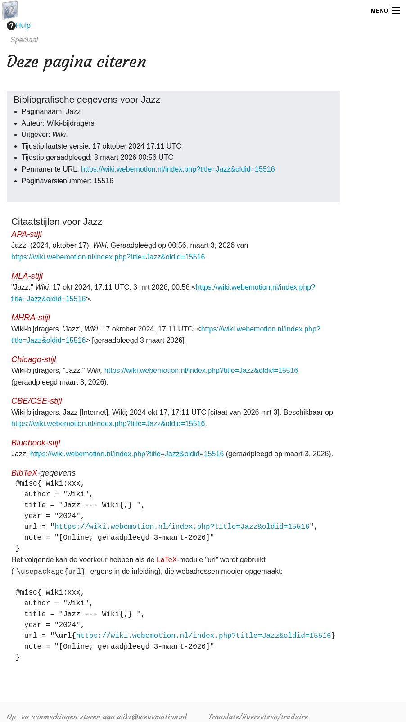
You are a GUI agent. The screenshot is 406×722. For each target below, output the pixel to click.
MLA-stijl (27, 276)
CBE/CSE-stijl (36, 400)
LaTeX (167, 559)
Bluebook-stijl (35, 442)
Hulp (19, 25)
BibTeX (24, 472)
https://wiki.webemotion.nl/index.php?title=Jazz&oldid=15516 (178, 169)
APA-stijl (26, 234)
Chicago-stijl (33, 359)
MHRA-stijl (30, 317)
